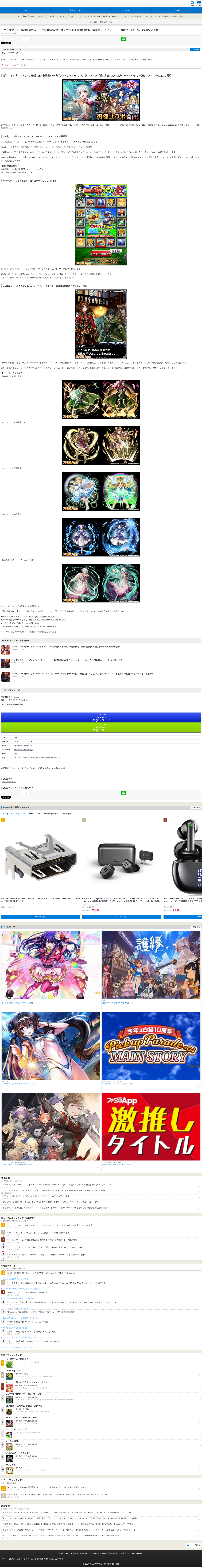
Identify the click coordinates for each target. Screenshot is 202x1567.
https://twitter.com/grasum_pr (23, 750)
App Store (101, 718)
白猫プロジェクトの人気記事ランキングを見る (18, 1298)
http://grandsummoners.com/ (23, 745)
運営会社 (83, 1553)
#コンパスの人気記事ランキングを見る (15, 1279)
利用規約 (74, 1553)
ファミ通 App (9, 4)
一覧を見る (196, 807)
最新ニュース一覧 (58, 16)
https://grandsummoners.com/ (42, 616)
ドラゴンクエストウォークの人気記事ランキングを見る (21, 1289)
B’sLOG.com (137, 1553)
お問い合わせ (64, 1553)
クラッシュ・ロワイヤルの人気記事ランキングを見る (20, 1337)
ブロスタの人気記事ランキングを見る (15, 1328)
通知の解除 (112, 1553)
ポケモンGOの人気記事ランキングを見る (16, 1308)
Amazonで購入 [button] (41, 917)
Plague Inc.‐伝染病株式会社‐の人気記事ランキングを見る (21, 1318)
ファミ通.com (124, 1553)
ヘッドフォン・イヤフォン (14, 814)
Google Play (101, 727)
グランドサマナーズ (9, 782)
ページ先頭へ (195, 1545)
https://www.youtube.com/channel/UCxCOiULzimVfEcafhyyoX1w (29, 626)
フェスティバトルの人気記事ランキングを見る (18, 1347)
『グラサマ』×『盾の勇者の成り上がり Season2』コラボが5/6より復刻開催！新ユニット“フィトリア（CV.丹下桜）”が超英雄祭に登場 (132, 16)
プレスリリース (73, 16)
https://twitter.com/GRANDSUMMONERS (47, 620)
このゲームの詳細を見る (13, 704)
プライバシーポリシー (98, 1553)
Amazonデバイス (51, 814)
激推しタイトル (106, 22)
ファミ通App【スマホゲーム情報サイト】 (33, 16)
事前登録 (93, 22)
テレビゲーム (67, 814)
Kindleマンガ (34, 814)
